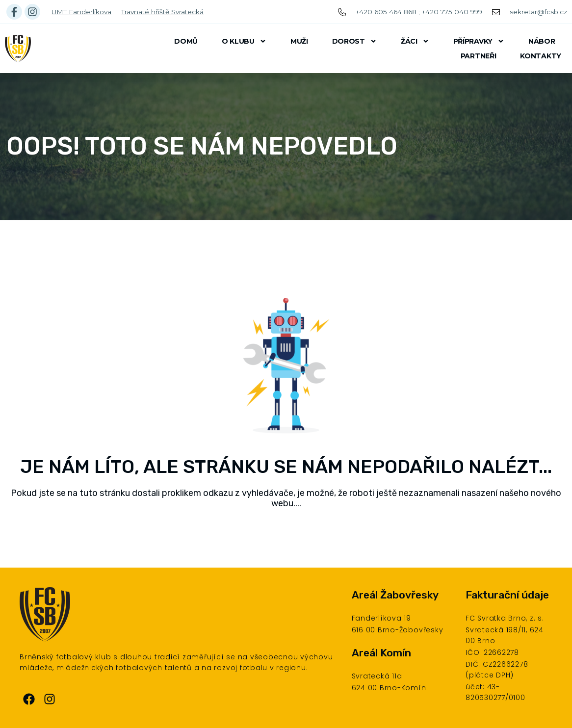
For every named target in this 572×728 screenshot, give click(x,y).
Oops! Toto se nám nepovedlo (201, 146)
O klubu (244, 41)
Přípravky (478, 41)
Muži (299, 41)
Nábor (541, 41)
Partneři (478, 56)
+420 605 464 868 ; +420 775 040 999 (419, 12)
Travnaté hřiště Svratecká (162, 12)
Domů (186, 41)
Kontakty (540, 56)
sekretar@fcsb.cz (538, 12)
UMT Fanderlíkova (81, 12)
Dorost (354, 41)
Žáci (415, 41)
